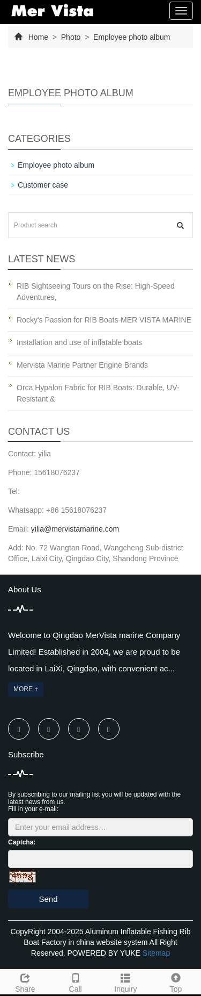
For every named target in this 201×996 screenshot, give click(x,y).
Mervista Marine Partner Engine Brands (82, 365)
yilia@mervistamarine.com (75, 529)
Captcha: (21, 842)
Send (48, 899)
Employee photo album (130, 37)
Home (38, 37)
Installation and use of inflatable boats (79, 342)
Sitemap (156, 953)
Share (25, 981)
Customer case (43, 185)
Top (176, 981)
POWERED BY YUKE (105, 953)
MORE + (25, 689)
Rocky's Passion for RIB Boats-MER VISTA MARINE (104, 320)
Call (75, 981)
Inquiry (126, 981)
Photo (71, 37)
